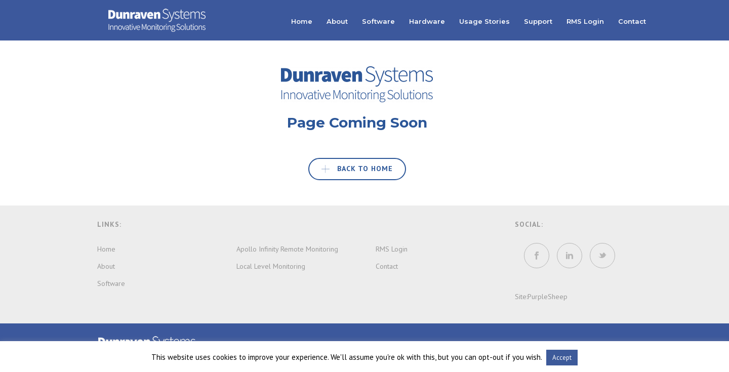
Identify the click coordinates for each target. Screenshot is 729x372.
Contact (632, 21)
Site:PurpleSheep (541, 296)
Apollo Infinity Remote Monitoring (287, 249)
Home (301, 21)
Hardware (427, 21)
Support (538, 21)
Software (378, 21)
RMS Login (585, 21)
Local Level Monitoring (270, 266)
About (337, 21)
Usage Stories (484, 21)
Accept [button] (562, 357)
